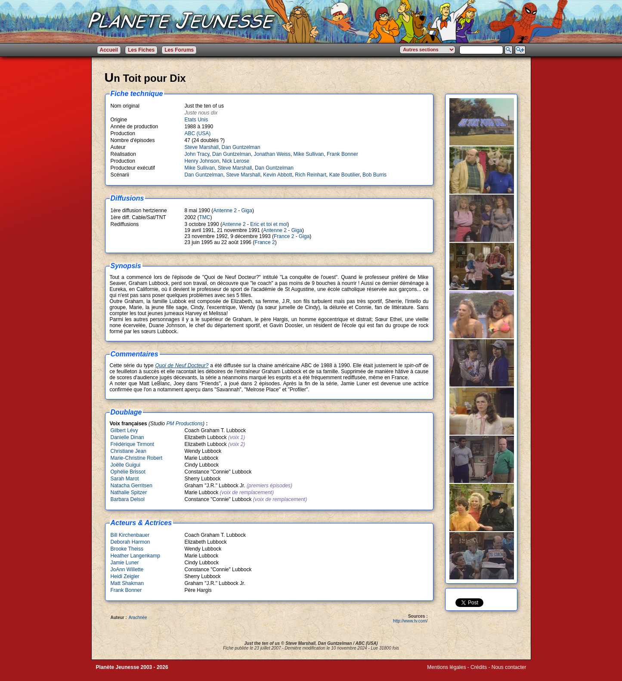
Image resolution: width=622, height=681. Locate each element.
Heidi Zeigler (125, 576)
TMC (204, 217)
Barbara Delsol (128, 499)
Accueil (109, 50)
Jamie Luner (125, 563)
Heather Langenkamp (135, 556)
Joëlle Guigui (125, 465)
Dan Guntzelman (241, 147)
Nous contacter (509, 667)
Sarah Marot (125, 479)
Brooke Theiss (127, 549)
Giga (246, 210)
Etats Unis (196, 120)
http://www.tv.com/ (410, 621)
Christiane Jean (128, 451)
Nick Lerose (235, 161)
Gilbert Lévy (124, 430)
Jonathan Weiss (272, 154)
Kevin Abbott (277, 175)
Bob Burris (374, 175)
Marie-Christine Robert (137, 458)
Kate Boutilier (344, 175)
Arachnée (138, 617)
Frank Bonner (342, 154)
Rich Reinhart (310, 175)
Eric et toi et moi (268, 224)
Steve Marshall (202, 147)
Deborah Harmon (130, 542)
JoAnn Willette (127, 569)
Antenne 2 (225, 210)
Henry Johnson (202, 161)
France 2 (284, 236)
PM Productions (184, 424)
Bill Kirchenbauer (130, 535)
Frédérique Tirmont (132, 444)
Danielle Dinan (127, 437)
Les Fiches (141, 50)
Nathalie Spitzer (129, 492)
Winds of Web (443, 673)
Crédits (478, 667)
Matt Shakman (127, 583)
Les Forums (179, 50)
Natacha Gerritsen (131, 486)
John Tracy (197, 154)
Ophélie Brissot (128, 472)
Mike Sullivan (309, 154)
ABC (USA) (198, 133)
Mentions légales (446, 667)
